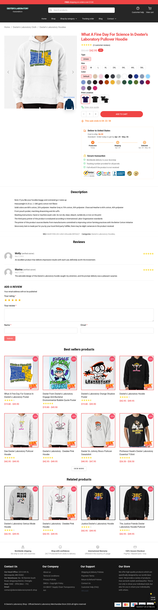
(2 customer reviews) (101, 45)
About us (47, 572)
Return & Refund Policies (91, 579)
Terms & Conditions (51, 576)
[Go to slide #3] (54, 118)
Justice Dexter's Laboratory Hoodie (97, 523)
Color (83, 72)
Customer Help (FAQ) (90, 587)
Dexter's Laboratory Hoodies (53, 27)
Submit (10, 338)
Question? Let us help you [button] (145, 607)
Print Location (87, 93)
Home (7, 27)
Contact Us (86, 583)
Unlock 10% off (153, 598)
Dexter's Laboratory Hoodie (132, 394)
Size (83, 63)
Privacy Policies (49, 579)
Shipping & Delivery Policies (92, 572)
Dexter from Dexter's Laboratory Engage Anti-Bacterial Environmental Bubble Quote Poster (59, 397)
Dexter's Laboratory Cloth (24, 27)
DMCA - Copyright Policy (53, 583)
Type (83, 55)
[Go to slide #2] (40, 118)
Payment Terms (87, 576)
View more (79, 469)
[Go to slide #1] (26, 118)
